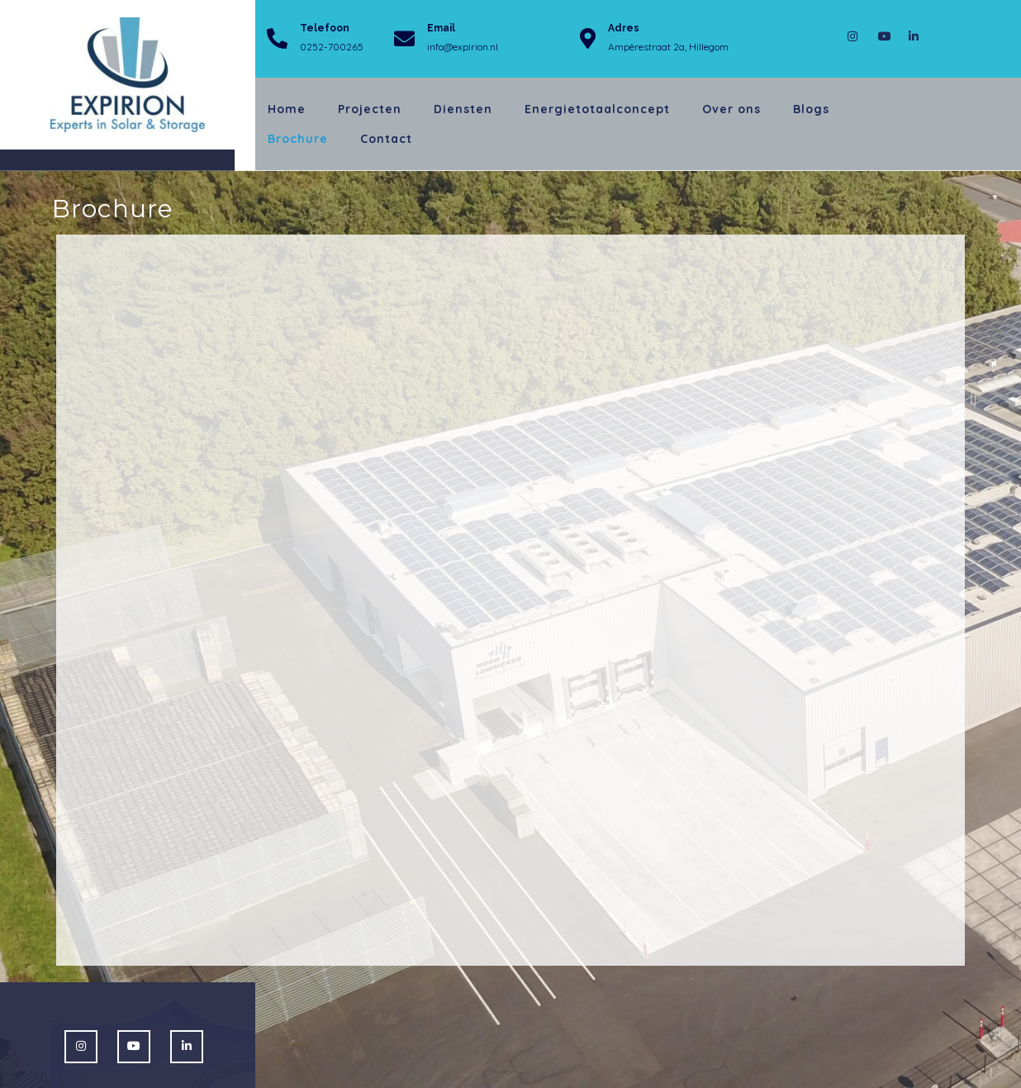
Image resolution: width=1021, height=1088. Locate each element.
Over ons (731, 109)
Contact (386, 138)
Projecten (369, 109)
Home (287, 109)
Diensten (463, 109)
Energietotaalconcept (597, 109)
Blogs (811, 109)
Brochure (298, 138)
